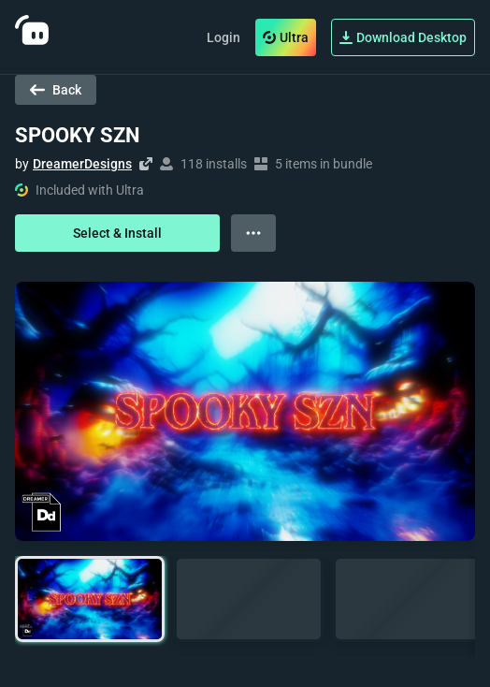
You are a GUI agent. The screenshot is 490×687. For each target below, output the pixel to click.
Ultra (286, 37)
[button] (90, 599)
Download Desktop (403, 37)
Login (223, 37)
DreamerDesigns (82, 163)
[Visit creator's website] (145, 163)
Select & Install (117, 233)
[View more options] (253, 233)
